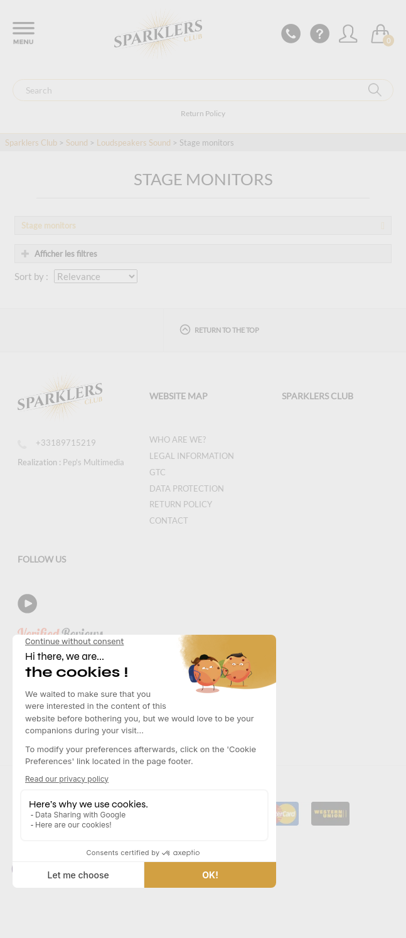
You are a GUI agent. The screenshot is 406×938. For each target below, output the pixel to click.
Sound (77, 142)
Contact (168, 520)
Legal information (191, 456)
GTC (157, 472)
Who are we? (177, 439)
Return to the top (219, 329)
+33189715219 (57, 443)
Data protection (186, 488)
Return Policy (203, 113)
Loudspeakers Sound (134, 142)
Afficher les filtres (59, 254)
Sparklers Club (31, 142)
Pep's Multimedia (93, 462)
